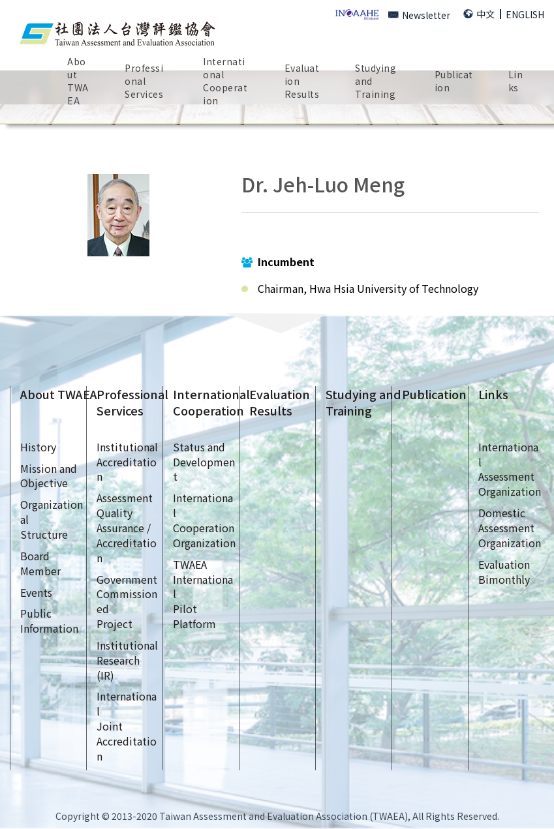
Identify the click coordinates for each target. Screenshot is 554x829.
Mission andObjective (48, 475)
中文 (479, 13)
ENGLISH (525, 14)
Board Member (40, 563)
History (38, 447)
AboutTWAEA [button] (78, 81)
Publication (434, 394)
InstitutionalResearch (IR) (127, 660)
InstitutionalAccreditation (127, 462)
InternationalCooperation (211, 402)
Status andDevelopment (204, 462)
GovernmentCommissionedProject (127, 601)
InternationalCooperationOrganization (204, 520)
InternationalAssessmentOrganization (509, 469)
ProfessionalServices (132, 402)
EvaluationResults (302, 80)
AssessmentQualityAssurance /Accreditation (127, 527)
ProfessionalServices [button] (144, 80)
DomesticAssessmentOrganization (509, 527)
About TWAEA (58, 394)
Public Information (49, 620)
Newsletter (419, 15)
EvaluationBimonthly (504, 571)
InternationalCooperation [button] (225, 81)
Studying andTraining (363, 402)
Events (36, 592)
